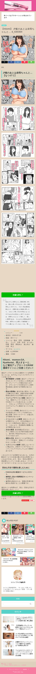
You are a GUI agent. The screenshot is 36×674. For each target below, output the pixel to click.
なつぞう (17, 349)
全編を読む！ (18, 295)
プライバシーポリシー (14, 669)
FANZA (4, 25)
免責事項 (25, 669)
